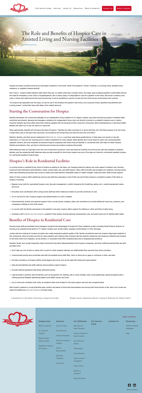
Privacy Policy (132, 389)
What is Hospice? (92, 8)
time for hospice (57, 137)
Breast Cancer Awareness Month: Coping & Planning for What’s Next (100, 298)
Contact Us (107, 8)
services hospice (33, 290)
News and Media (80, 378)
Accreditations (79, 353)
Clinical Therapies (62, 335)
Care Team (60, 363)
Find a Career (79, 366)
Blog (127, 333)
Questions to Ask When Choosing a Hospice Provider (35, 298)
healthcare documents (34, 214)
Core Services (61, 331)
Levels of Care (61, 326)
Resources (78, 8)
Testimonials (78, 348)
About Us (67, 8)
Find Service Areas (43, 8)
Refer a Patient (123, 8)
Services (57, 8)
